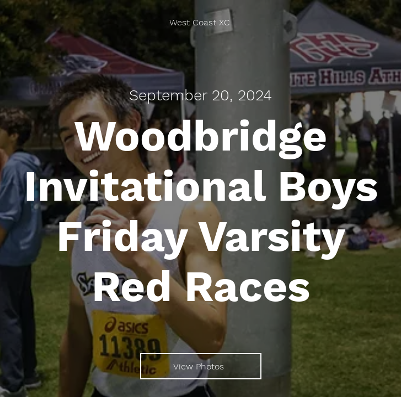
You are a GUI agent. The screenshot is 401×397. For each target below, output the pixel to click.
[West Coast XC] (200, 22)
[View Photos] (200, 366)
